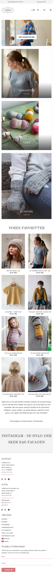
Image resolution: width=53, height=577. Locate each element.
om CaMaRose (6, 530)
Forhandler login (8, 536)
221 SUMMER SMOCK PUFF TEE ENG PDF (39, 271)
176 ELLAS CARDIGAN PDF (13, 353)
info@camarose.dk (7, 474)
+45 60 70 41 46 (7, 472)
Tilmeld (8, 570)
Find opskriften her (27, 37)
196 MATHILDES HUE (13, 271)
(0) (31, 10)
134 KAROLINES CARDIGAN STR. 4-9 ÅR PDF (13, 394)
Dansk (6, 541)
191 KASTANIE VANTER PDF (39, 353)
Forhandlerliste (7, 527)
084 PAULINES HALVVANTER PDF (39, 394)
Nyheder (4, 522)
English (6, 538)
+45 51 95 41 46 (6, 495)
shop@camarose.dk (8, 498)
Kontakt (4, 519)
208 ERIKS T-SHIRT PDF (13, 312)
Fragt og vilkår (7, 533)
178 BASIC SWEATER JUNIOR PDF (39, 312)
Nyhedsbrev (6, 524)
